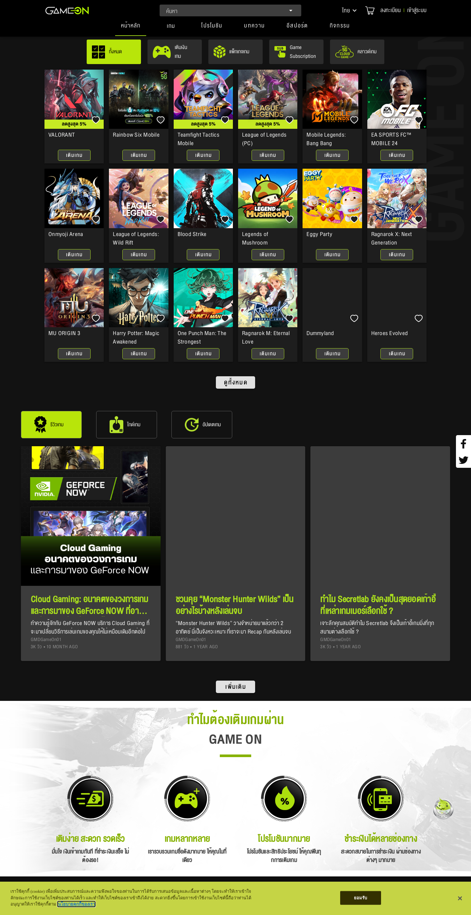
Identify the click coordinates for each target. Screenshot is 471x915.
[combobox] (230, 10)
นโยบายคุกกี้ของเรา (76, 904)
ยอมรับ (360, 897)
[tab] (131, 29)
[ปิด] (460, 898)
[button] (350, 10)
